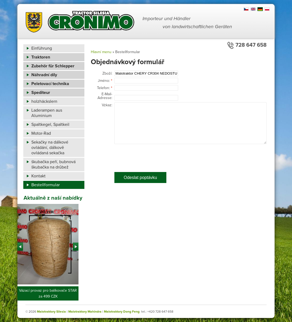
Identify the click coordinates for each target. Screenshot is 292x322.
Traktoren (40, 57)
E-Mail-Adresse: (105, 96)
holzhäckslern (44, 101)
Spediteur (40, 92)
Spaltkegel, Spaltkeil (50, 124)
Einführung (41, 48)
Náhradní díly (44, 75)
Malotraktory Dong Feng (122, 311)
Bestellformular (45, 185)
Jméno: (104, 81)
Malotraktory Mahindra (85, 311)
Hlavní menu (101, 52)
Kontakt (38, 176)
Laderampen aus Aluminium (46, 113)
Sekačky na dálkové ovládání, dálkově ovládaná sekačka (49, 148)
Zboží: (107, 73)
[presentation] (155, 156)
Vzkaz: (107, 105)
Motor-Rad (41, 133)
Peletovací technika (50, 83)
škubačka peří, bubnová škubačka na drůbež (53, 164)
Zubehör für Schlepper (52, 66)
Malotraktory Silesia (51, 311)
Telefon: (103, 88)
